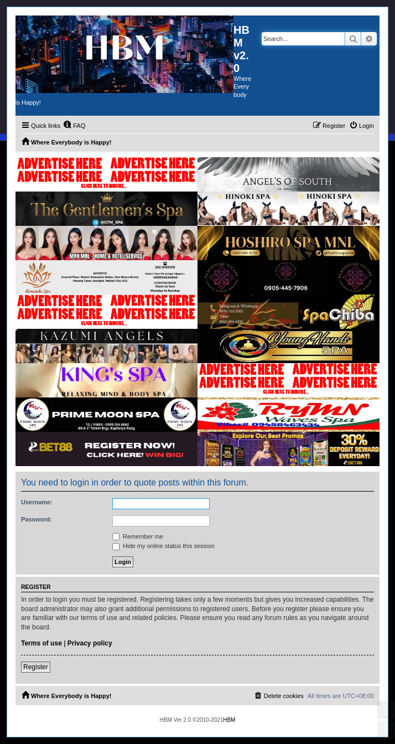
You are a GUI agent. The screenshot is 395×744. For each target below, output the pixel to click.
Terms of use (41, 643)
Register (35, 667)
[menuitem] (74, 125)
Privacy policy (89, 643)
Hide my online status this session (163, 545)
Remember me (137, 536)
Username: (37, 502)
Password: (36, 519)
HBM (229, 720)
